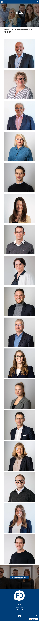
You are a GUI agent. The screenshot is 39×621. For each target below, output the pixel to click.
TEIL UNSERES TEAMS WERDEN (19, 577)
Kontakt (19, 604)
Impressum (19, 607)
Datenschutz (19, 610)
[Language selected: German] (33, 619)
